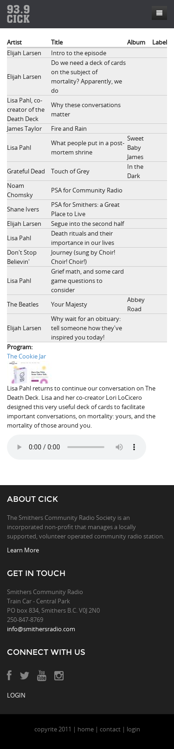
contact (110, 729)
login (133, 729)
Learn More (23, 550)
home (85, 729)
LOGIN (16, 695)
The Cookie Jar (26, 356)
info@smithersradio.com (41, 629)
